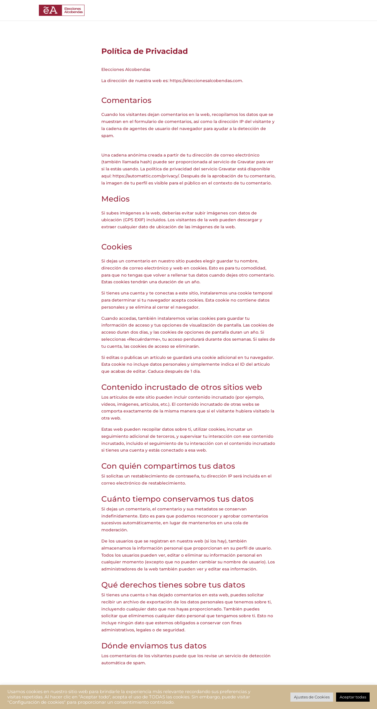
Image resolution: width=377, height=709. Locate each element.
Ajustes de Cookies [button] (312, 697)
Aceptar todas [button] (353, 697)
